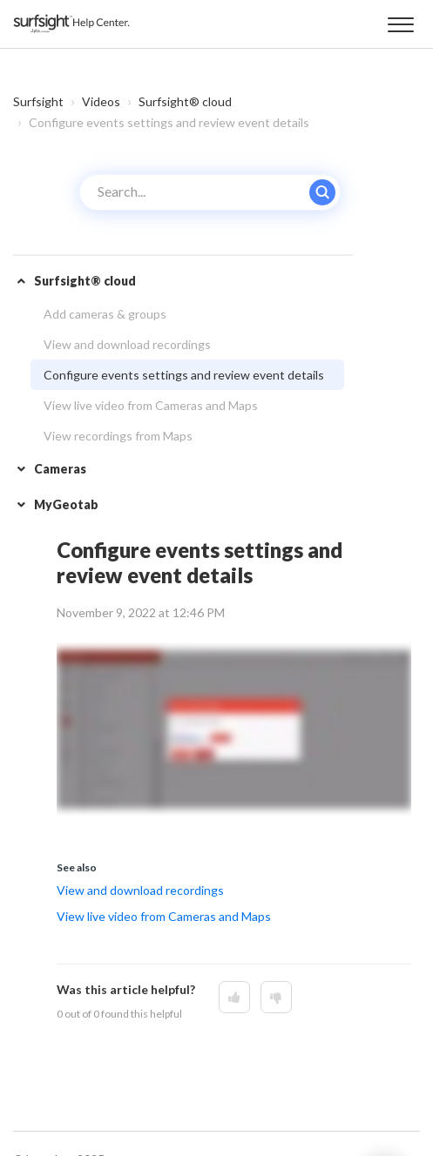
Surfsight (38, 101)
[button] (400, 22)
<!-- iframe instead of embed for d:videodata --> (234, 729)
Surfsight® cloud (185, 101)
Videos (101, 101)
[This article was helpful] (234, 997)
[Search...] (210, 192)
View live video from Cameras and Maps (151, 405)
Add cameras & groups (105, 313)
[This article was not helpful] (276, 997)
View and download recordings (127, 344)
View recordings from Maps (118, 435)
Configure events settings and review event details (184, 374)
